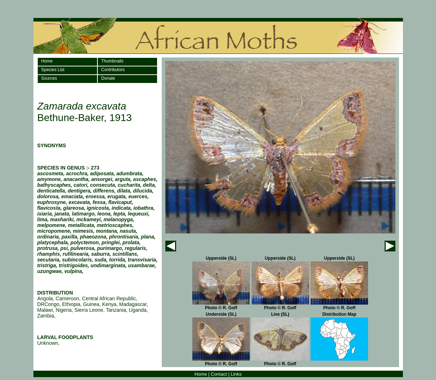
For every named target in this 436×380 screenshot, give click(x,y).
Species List (53, 69)
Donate (108, 78)
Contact (219, 374)
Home (47, 61)
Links (236, 374)
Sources (49, 78)
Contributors (113, 69)
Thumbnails (112, 61)
